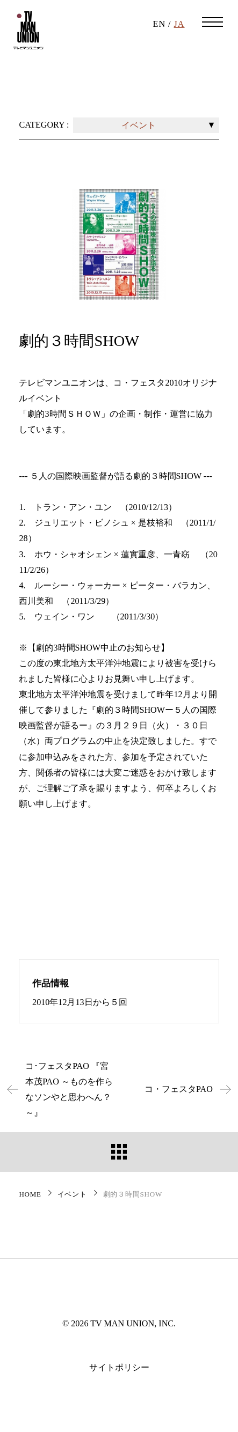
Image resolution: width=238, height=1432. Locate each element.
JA (179, 23)
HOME (30, 1194)
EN (159, 23)
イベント (72, 1194)
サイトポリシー (119, 1367)
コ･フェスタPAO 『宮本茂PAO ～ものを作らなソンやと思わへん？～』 (56, 1089)
